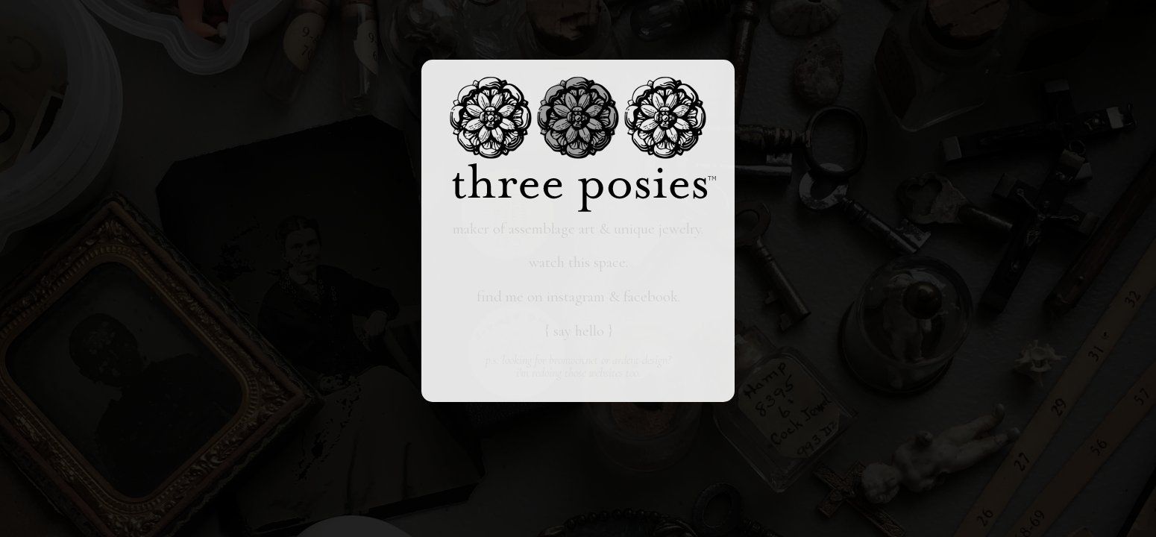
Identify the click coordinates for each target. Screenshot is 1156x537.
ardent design (639, 360)
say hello (578, 330)
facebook (650, 296)
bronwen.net (573, 360)
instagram (576, 296)
